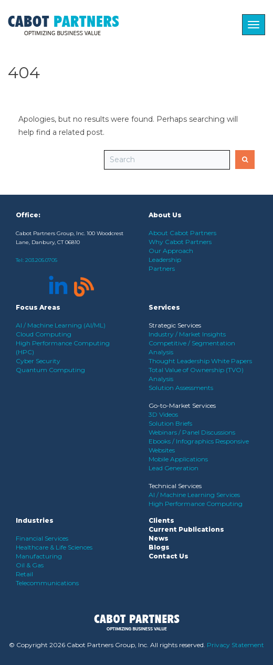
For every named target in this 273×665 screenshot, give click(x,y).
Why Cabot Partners (180, 242)
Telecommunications (47, 583)
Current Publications (186, 529)
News (159, 538)
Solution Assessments (181, 388)
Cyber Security (38, 361)
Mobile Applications (178, 459)
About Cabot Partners (182, 233)
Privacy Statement (235, 645)
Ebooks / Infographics (182, 441)
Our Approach (171, 251)
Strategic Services (175, 325)
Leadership (165, 259)
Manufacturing (39, 556)
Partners (162, 268)
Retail (24, 574)
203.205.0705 (41, 260)
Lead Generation (173, 468)
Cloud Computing (43, 334)
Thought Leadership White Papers (200, 361)
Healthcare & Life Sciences (54, 547)
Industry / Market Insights (187, 334)
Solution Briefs (170, 423)
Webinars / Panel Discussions (192, 432)
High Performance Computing (196, 504)
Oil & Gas (30, 565)
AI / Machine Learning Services (194, 495)
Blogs (159, 547)
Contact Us (168, 556)
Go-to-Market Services (182, 405)
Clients (161, 520)
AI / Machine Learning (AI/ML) (61, 325)
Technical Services (175, 486)
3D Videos (163, 414)
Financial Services (42, 538)
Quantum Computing (50, 370)
